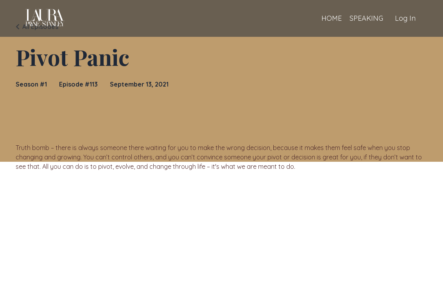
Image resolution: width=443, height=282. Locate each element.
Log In (405, 18)
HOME (331, 18)
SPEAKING (366, 18)
